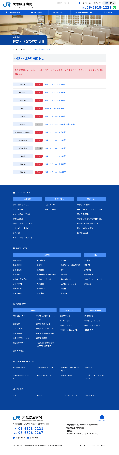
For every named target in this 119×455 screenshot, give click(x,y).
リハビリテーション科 (69, 284)
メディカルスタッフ (69, 395)
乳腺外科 (40, 284)
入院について (50, 204)
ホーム (15, 49)
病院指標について (43, 324)
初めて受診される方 (21, 204)
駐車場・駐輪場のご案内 (69, 330)
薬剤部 (87, 265)
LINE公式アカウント (92, 320)
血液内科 (16, 274)
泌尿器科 (64, 274)
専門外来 (16, 233)
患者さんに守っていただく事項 (89, 209)
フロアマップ (65, 316)
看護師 (39, 395)
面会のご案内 (50, 209)
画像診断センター (20, 342)
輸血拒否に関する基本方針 (88, 223)
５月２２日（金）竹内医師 (55, 92)
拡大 (112, 2)
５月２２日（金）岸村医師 (55, 84)
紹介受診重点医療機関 (45, 333)
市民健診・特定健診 (21, 228)
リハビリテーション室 (93, 279)
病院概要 (16, 324)
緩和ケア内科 (18, 284)
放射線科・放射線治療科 (46, 274)
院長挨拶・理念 (19, 316)
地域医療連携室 (19, 367)
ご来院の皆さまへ (13, 12)
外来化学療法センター (22, 338)
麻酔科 (63, 288)
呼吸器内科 (17, 260)
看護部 (87, 260)
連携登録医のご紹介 (45, 367)
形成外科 (40, 269)
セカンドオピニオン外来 (22, 237)
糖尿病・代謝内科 (20, 279)
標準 (106, 3)
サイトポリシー (84, 446)
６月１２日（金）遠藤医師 (55, 116)
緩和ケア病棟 (18, 350)
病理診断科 (64, 293)
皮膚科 (39, 265)
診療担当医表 (18, 218)
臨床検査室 (88, 274)
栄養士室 (87, 284)
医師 (14, 395)
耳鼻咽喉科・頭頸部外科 (70, 265)
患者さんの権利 (83, 204)
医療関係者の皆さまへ (84, 12)
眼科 (62, 269)
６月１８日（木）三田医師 (55, 140)
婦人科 (63, 260)
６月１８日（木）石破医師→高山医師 (59, 124)
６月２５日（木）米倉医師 (55, 164)
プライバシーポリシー (99, 446)
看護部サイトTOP (44, 375)
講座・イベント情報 (92, 325)
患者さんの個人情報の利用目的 (89, 218)
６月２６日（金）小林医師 (55, 172)
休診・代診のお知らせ (42, 49)
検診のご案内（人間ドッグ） (24, 223)
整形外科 (40, 293)
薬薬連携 (88, 367)
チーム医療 (17, 333)
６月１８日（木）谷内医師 (55, 132)
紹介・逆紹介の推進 (85, 228)
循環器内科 (17, 265)
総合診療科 (17, 293)
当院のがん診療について (46, 328)
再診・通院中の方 (20, 209)
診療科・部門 (37, 12)
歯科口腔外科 (65, 279)
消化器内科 (17, 269)
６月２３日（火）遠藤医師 (55, 156)
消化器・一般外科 (44, 279)
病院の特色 (17, 328)
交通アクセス (84, 3)
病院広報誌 (88, 316)
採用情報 (108, 12)
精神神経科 (41, 260)
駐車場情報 (32, 438)
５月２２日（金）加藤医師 (55, 100)
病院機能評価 (41, 338)
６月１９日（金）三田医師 (55, 148)
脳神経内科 (17, 288)
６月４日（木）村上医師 (54, 108)
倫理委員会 (88, 330)
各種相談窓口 (82, 233)
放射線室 (87, 269)
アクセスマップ (66, 325)
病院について (59, 12)
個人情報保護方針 (84, 214)
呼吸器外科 (41, 288)
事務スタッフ (90, 395)
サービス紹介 (65, 320)
